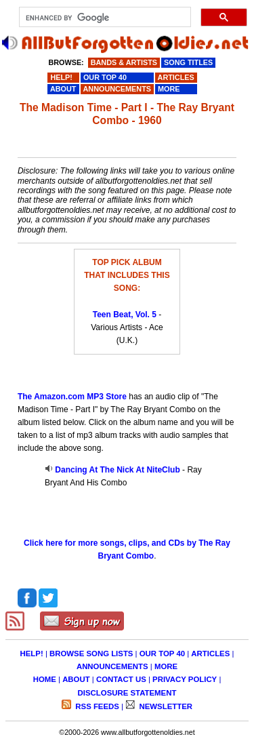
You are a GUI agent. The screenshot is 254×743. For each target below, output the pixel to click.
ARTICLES (210, 653)
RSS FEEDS (96, 706)
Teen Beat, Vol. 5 (124, 314)
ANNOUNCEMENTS (112, 666)
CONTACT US (121, 679)
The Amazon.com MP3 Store (72, 396)
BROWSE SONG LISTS (91, 653)
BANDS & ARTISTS (124, 62)
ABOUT (76, 679)
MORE (165, 666)
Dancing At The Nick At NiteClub (117, 470)
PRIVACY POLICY (184, 679)
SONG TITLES (188, 62)
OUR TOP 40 (162, 653)
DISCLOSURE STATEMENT (127, 693)
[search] (104, 18)
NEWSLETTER (164, 706)
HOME (44, 679)
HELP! (31, 653)
